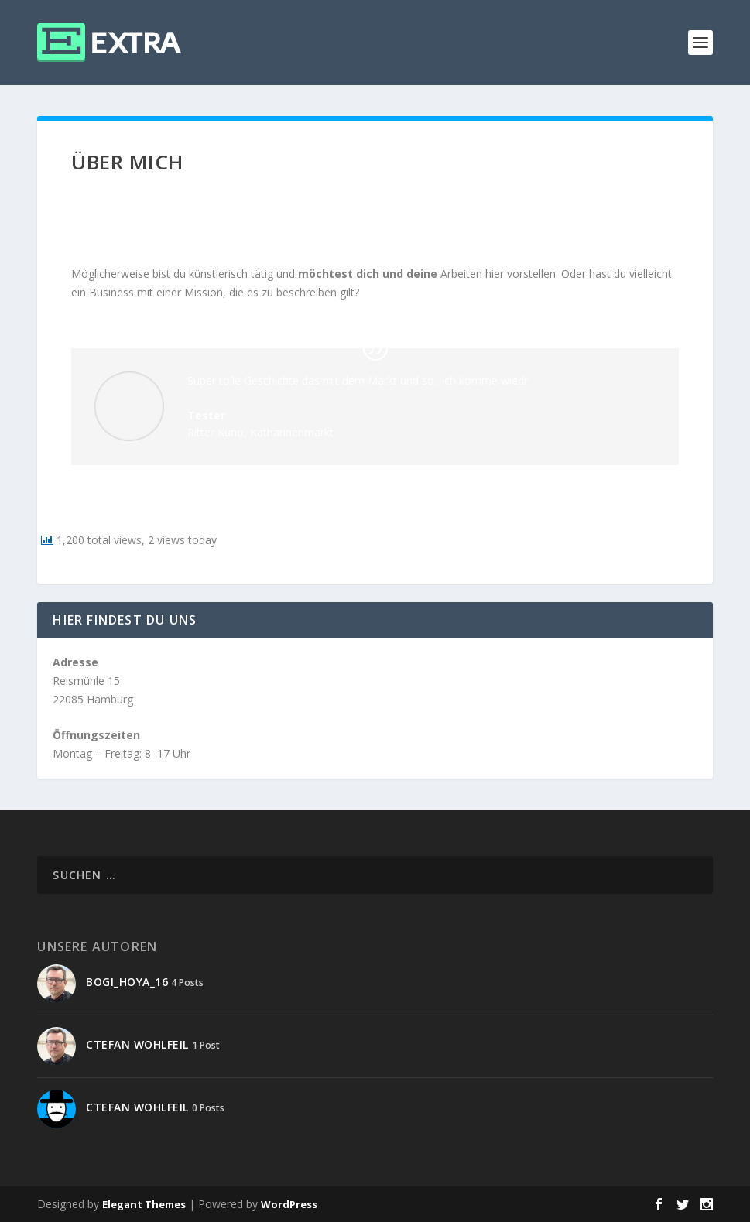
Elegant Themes (144, 1204)
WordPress (289, 1204)
